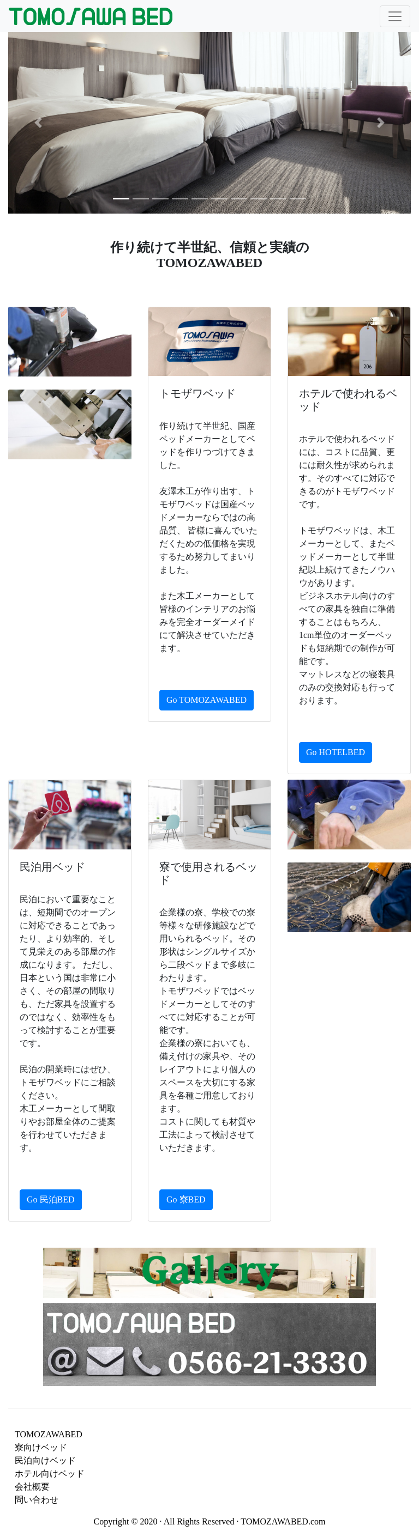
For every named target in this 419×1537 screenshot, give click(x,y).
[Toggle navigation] (395, 16)
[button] (38, 122)
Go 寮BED (186, 1199)
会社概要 (32, 1486)
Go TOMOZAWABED (206, 699)
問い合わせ (36, 1499)
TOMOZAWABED (48, 1434)
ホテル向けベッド (50, 1473)
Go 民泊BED (51, 1199)
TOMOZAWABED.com (283, 1521)
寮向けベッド (41, 1447)
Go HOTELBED (335, 752)
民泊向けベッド (45, 1460)
